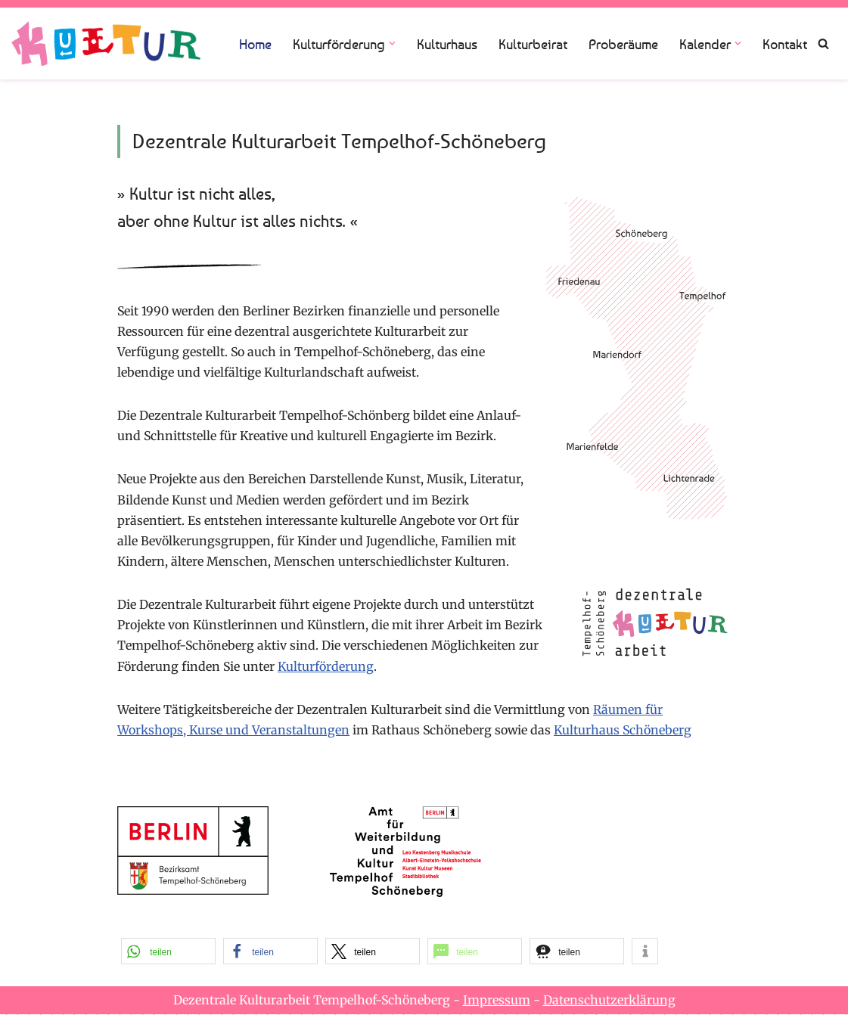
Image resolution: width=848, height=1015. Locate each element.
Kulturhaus (447, 44)
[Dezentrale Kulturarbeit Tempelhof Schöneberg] (105, 43)
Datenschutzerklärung (609, 1000)
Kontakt (785, 44)
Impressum (496, 1000)
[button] (392, 43)
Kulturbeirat (533, 44)
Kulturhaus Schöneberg (625, 730)
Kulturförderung (327, 666)
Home (255, 44)
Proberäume (623, 44)
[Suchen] (823, 43)
